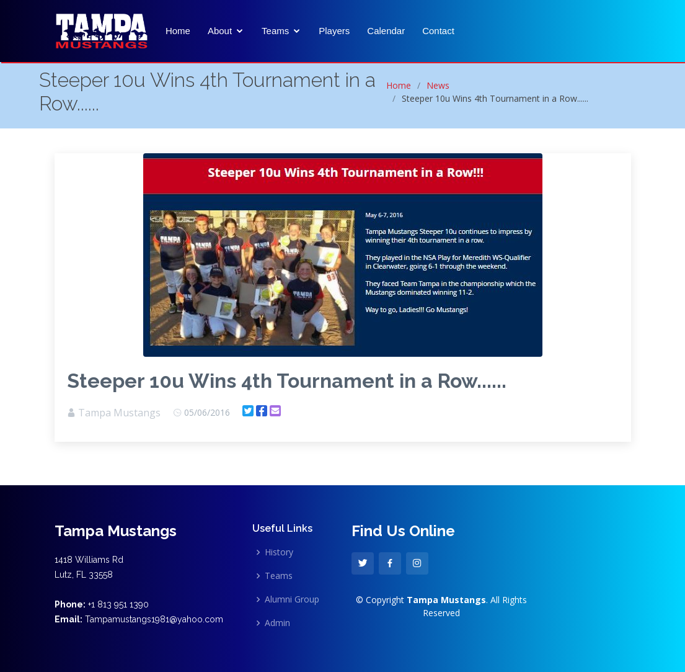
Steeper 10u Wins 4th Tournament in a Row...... (286, 380)
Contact (438, 30)
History (279, 552)
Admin (277, 623)
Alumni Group (292, 599)
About (220, 30)
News (437, 85)
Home (178, 30)
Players (334, 30)
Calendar (386, 30)
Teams (275, 30)
